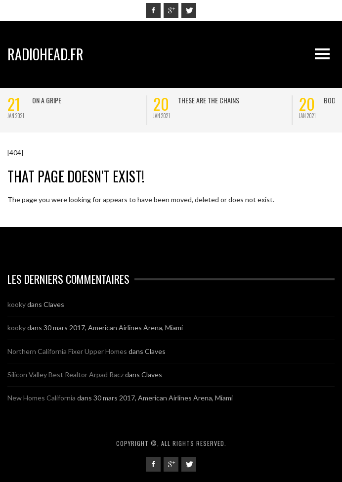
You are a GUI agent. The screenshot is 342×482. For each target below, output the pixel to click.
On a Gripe (46, 100)
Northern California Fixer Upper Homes (67, 351)
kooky (16, 304)
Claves (53, 304)
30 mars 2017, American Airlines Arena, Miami (113, 327)
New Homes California (41, 398)
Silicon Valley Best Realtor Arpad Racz (65, 374)
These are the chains (208, 100)
